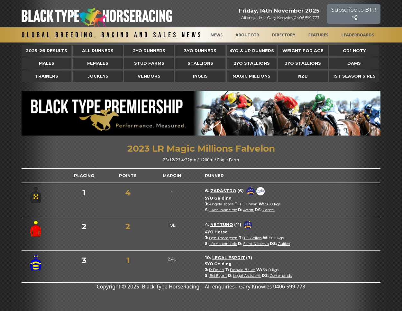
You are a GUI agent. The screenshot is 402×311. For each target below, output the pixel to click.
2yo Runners (149, 50)
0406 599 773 (289, 286)
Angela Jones (221, 204)
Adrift (248, 209)
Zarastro (223, 190)
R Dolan (216, 269)
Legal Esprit (228, 257)
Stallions (200, 63)
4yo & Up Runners (251, 50)
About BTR (247, 35)
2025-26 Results (46, 50)
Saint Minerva (256, 243)
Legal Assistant (247, 275)
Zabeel (268, 209)
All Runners (98, 50)
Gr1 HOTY (354, 50)
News (217, 35)
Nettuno (221, 224)
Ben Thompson (223, 237)
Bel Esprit (218, 275)
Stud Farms (149, 63)
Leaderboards (357, 35)
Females (97, 63)
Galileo (284, 243)
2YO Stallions (251, 63)
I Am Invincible (223, 209)
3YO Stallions (303, 63)
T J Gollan (248, 204)
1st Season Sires (354, 76)
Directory (284, 35)
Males (46, 63)
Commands (281, 275)
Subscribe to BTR (353, 14)
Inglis (200, 76)
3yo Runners (200, 50)
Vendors (149, 76)
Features (318, 35)
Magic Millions (251, 76)
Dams (354, 63)
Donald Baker (242, 269)
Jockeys (97, 76)
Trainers (46, 76)
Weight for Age (303, 50)
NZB (303, 76)
